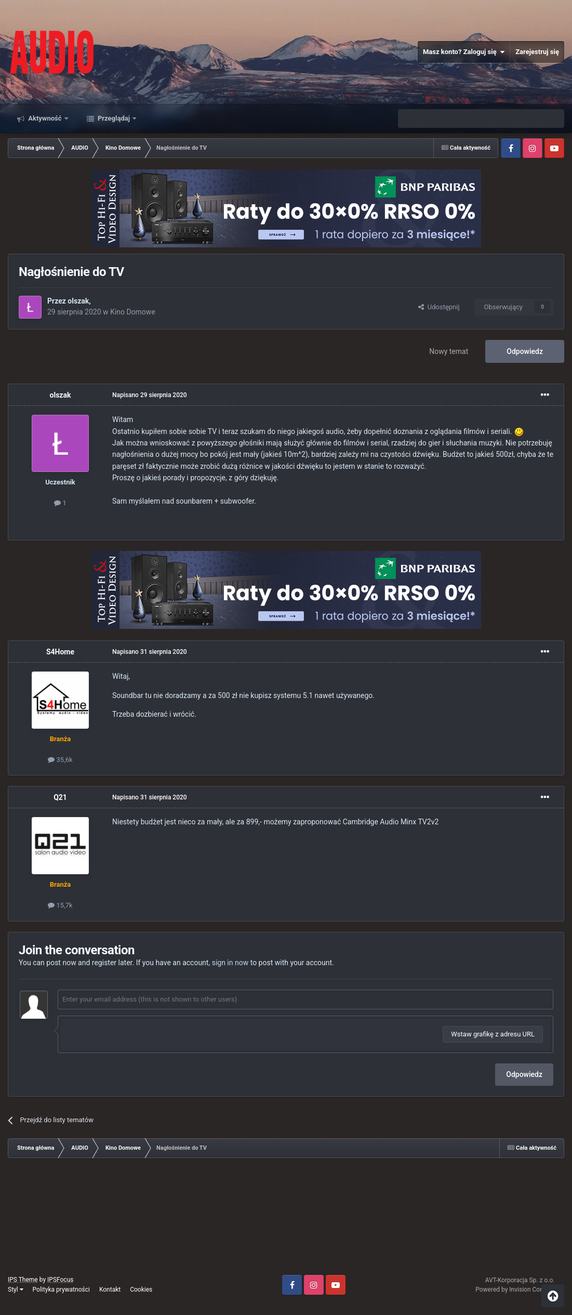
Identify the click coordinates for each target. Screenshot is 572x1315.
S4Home (60, 652)
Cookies (141, 1289)
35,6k (60, 760)
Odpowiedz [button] (524, 1074)
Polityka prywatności (61, 1289)
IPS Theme (23, 1279)
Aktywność (44, 118)
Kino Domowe (132, 312)
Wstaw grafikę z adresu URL (493, 1034)
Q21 (60, 797)
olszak (78, 301)
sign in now (230, 962)
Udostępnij (438, 307)
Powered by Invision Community (519, 1289)
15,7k (60, 905)
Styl (15, 1289)
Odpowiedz (525, 351)
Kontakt (110, 1289)
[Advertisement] (286, 1220)
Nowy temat (448, 351)
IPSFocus (60, 1279)
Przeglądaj (114, 118)
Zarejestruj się (537, 52)
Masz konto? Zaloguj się (463, 52)
